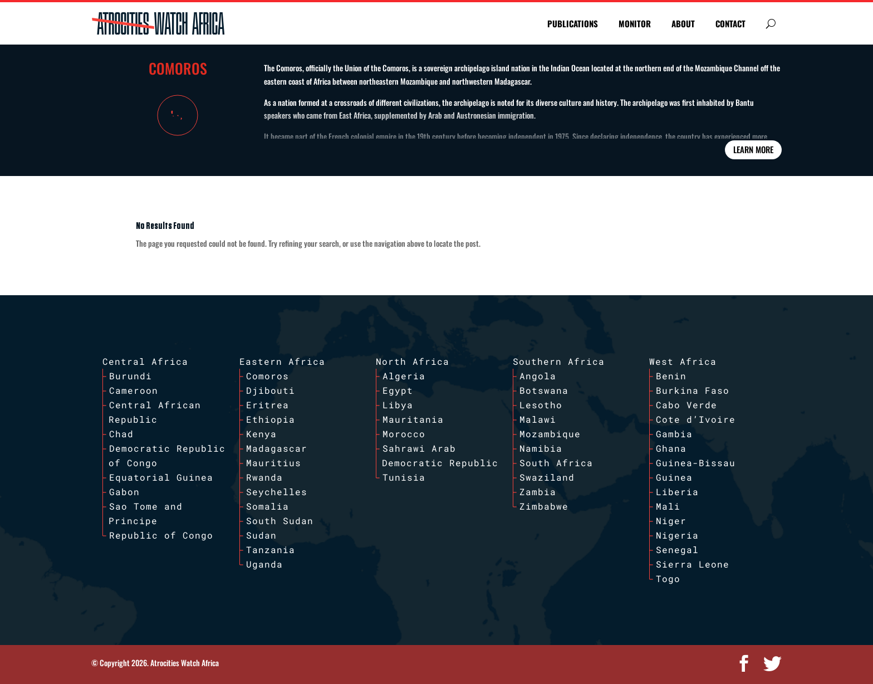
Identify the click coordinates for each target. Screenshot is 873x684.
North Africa (412, 361)
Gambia (674, 433)
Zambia (537, 491)
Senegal (677, 549)
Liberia (677, 491)
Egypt (397, 390)
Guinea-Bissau (695, 462)
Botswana (543, 390)
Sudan (261, 535)
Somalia (267, 506)
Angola (537, 376)
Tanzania (270, 549)
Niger (671, 520)
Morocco (403, 433)
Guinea (674, 477)
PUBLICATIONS (572, 23)
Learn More (753, 149)
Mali (668, 506)
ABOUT (683, 23)
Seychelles (276, 491)
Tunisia (403, 477)
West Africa (683, 361)
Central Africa (145, 361)
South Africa (556, 462)
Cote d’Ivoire (695, 419)
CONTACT (730, 23)
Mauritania (413, 419)
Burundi (130, 376)
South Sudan (279, 520)
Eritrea (267, 405)
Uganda (264, 564)
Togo (668, 578)
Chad (121, 433)
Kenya (261, 433)
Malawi (537, 419)
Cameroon (133, 390)
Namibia (540, 448)
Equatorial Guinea (161, 477)
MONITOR (635, 23)
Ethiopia (270, 419)
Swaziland (547, 477)
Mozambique (550, 433)
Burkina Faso (692, 390)
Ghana (671, 448)
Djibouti (270, 390)
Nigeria (677, 535)
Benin (671, 376)
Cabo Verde (686, 405)
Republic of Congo (161, 535)
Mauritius (273, 462)
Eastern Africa (282, 361)
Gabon (124, 491)
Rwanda (264, 477)
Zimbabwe (543, 506)
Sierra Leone (692, 564)
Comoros (267, 376)
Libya (397, 405)
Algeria (403, 376)
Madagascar (276, 448)
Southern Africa (559, 361)
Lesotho (540, 405)
